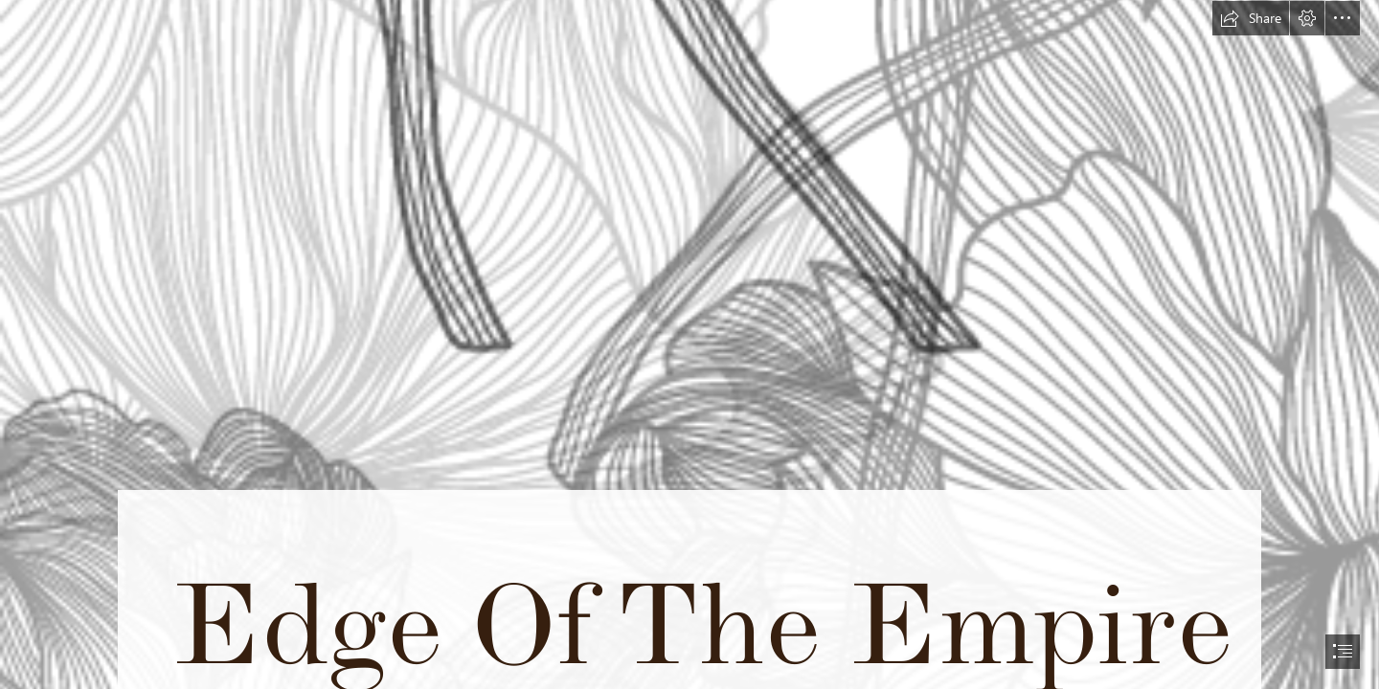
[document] (689, 344)
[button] (1250, 18)
